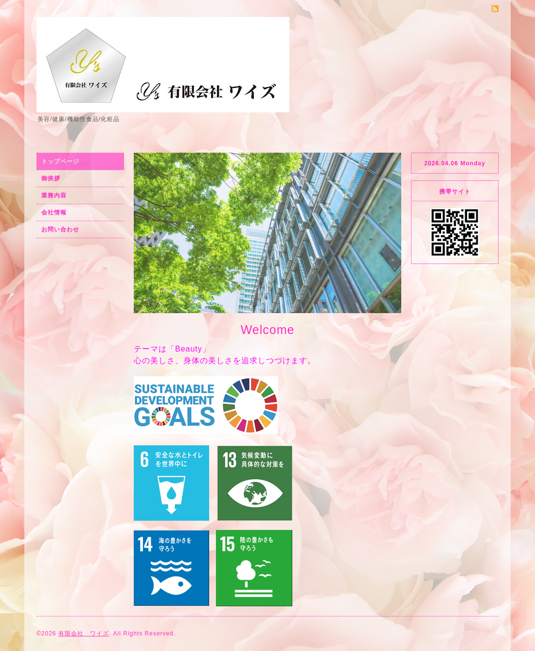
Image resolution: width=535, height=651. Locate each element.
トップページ (60, 161)
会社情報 (54, 212)
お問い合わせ (60, 229)
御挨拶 (50, 178)
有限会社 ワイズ (83, 633)
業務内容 (54, 195)
